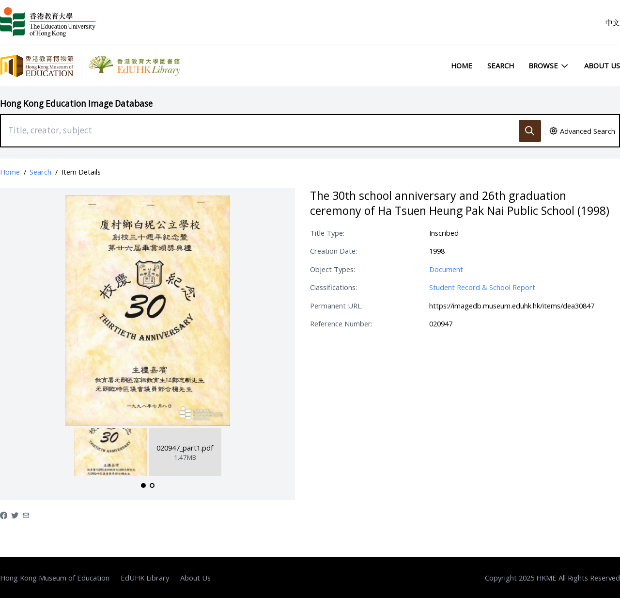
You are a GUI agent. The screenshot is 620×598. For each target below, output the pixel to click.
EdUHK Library (145, 577)
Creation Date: (333, 251)
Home (461, 65)
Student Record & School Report (482, 287)
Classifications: (333, 287)
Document (446, 269)
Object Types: (332, 269)
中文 (612, 22)
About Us (602, 65)
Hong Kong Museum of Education (54, 577)
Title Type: (327, 233)
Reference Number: (341, 323)
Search (500, 65)
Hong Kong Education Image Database (76, 103)
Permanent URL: (336, 305)
